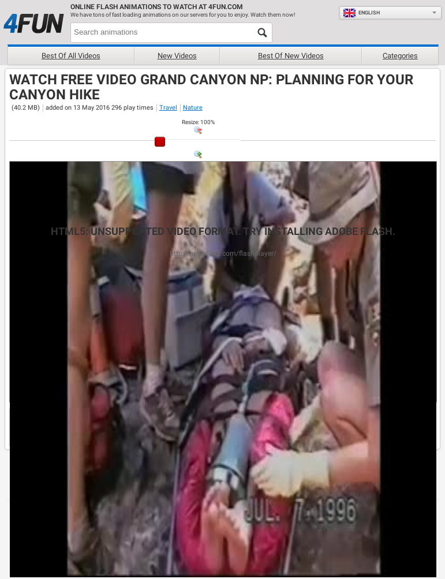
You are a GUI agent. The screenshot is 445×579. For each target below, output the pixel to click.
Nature (193, 107)
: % (198, 122)
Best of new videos (291, 55)
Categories (400, 55)
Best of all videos (71, 55)
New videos (177, 55)
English (361, 12)
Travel (168, 107)
